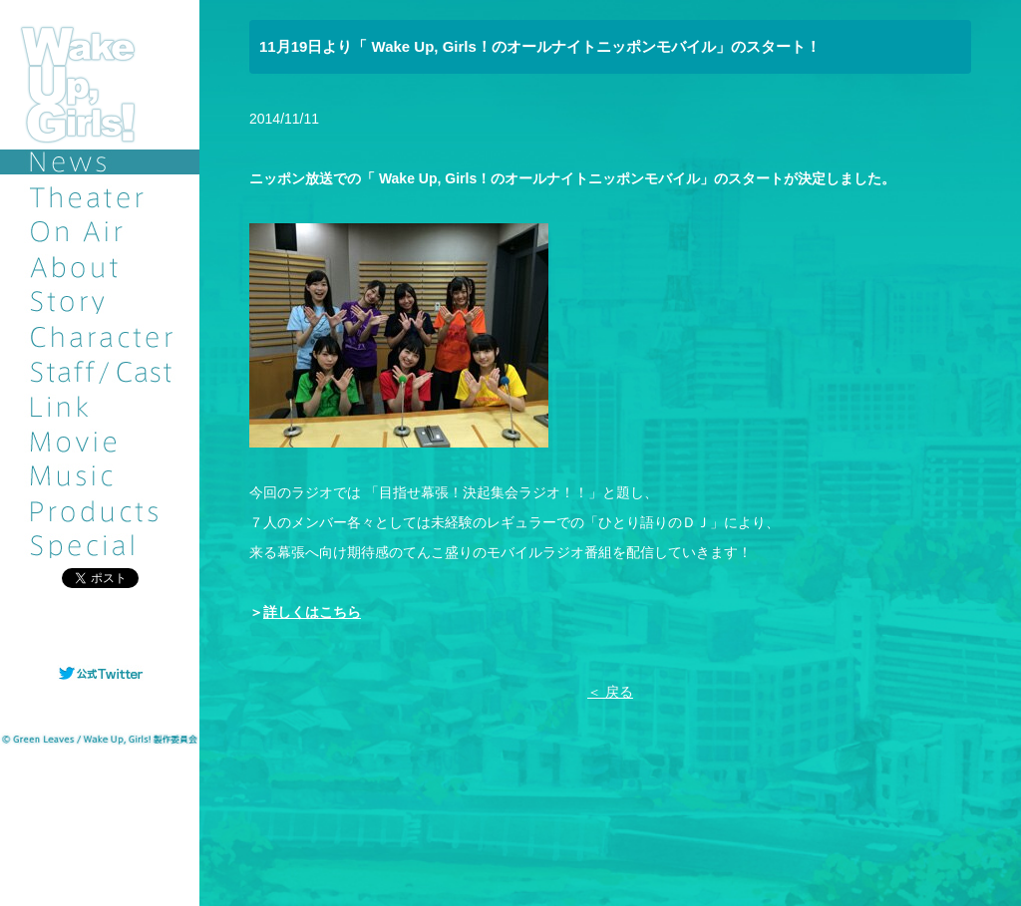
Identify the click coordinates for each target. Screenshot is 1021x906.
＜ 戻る (610, 692)
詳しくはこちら (312, 612)
